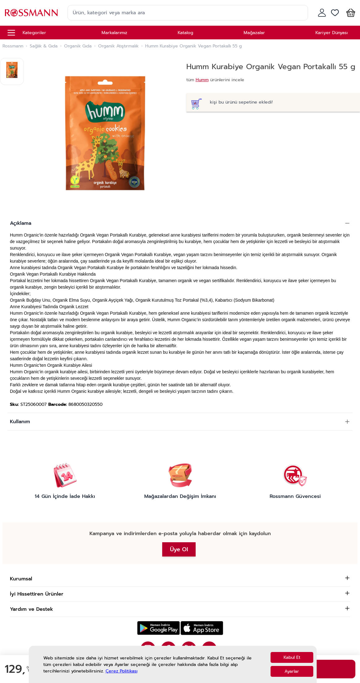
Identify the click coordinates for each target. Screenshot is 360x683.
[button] (349, 12)
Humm (202, 80)
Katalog (185, 32)
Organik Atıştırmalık (118, 46)
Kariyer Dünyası (331, 32)
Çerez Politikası (121, 671)
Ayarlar (291, 671)
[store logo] (31, 12)
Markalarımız (114, 32)
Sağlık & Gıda (44, 46)
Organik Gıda (78, 46)
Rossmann (12, 46)
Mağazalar (254, 32)
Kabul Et (292, 657)
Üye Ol (179, 549)
